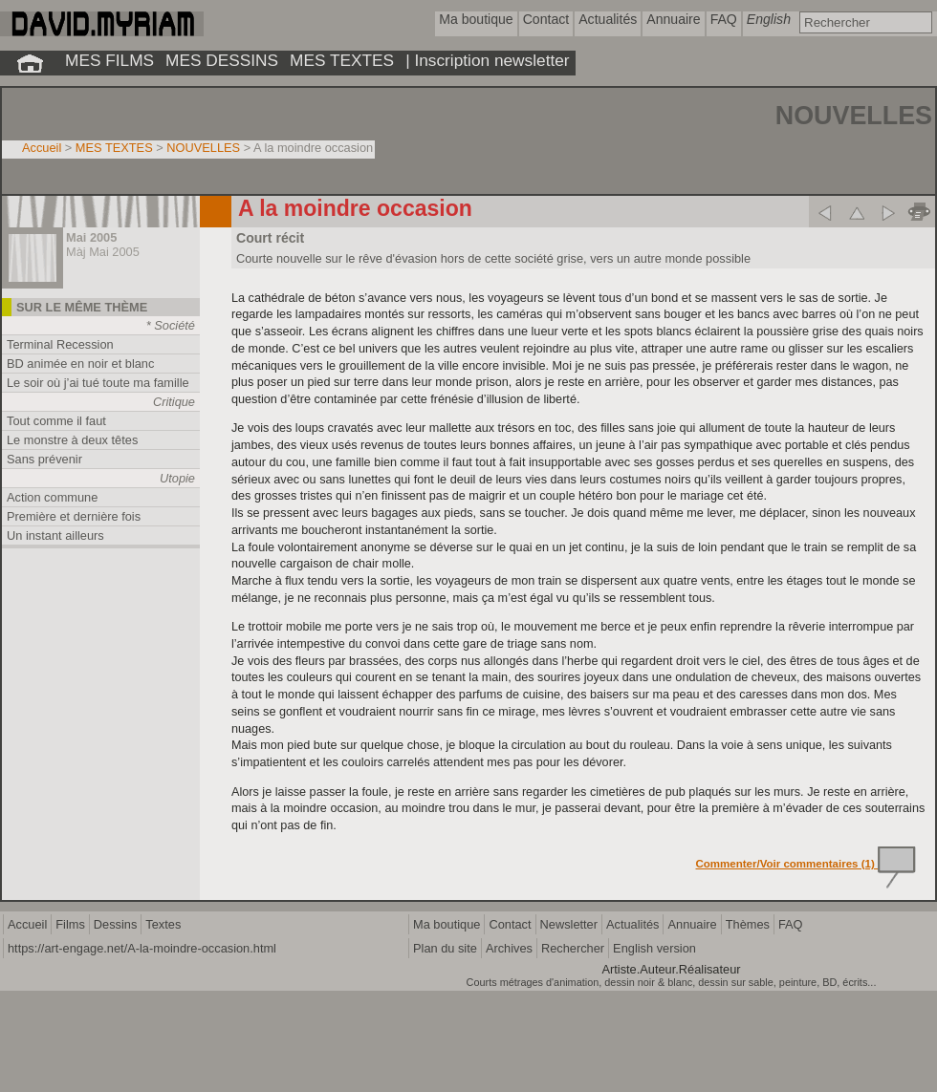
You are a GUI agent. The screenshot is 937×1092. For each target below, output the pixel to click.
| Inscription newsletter (487, 60)
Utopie (177, 478)
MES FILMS (109, 60)
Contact (510, 924)
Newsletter (569, 924)
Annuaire (691, 924)
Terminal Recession (60, 344)
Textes (163, 924)
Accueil (41, 147)
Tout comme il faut (56, 421)
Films (70, 924)
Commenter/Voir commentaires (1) (806, 863)
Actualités (632, 924)
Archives (509, 948)
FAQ (790, 924)
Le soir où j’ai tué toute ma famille (98, 382)
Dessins (116, 924)
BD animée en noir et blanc (80, 363)
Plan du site (445, 948)
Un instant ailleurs (55, 535)
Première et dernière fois (74, 516)
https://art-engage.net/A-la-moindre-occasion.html (142, 948)
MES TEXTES (342, 60)
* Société (170, 325)
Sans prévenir (44, 459)
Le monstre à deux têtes (72, 440)
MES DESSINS (221, 60)
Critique (174, 402)
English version (654, 948)
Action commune (52, 497)
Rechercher (572, 948)
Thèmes (748, 924)
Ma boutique (446, 924)
